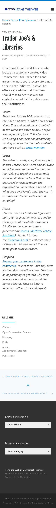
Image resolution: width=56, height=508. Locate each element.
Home (5, 20)
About (5, 347)
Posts (13, 20)
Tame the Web (21, 498)
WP (16, 503)
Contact (6, 327)
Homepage (7, 337)
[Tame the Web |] (21, 9)
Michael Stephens (14, 55)
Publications (8, 355)
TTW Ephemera (27, 20)
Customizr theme (45, 503)
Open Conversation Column (16, 332)
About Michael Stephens (14, 350)
